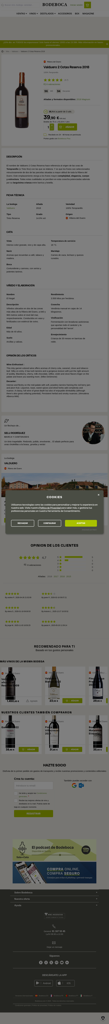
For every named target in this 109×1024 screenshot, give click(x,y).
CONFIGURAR (54, 523)
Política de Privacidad (50, 507)
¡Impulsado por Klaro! (89, 530)
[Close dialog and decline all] (99, 494)
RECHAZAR (24, 523)
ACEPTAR (84, 523)
